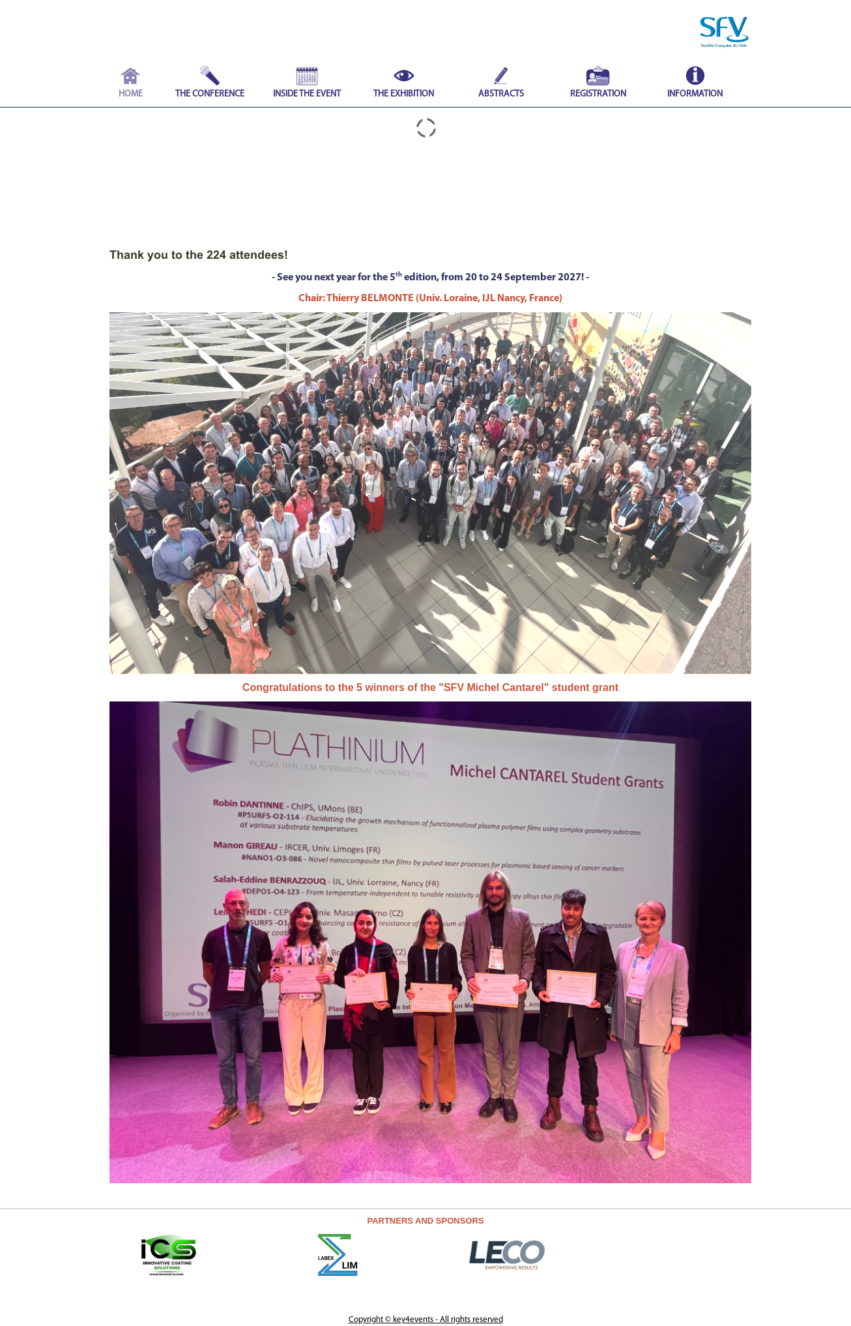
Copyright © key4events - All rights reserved (426, 1320)
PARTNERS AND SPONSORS (425, 1221)
